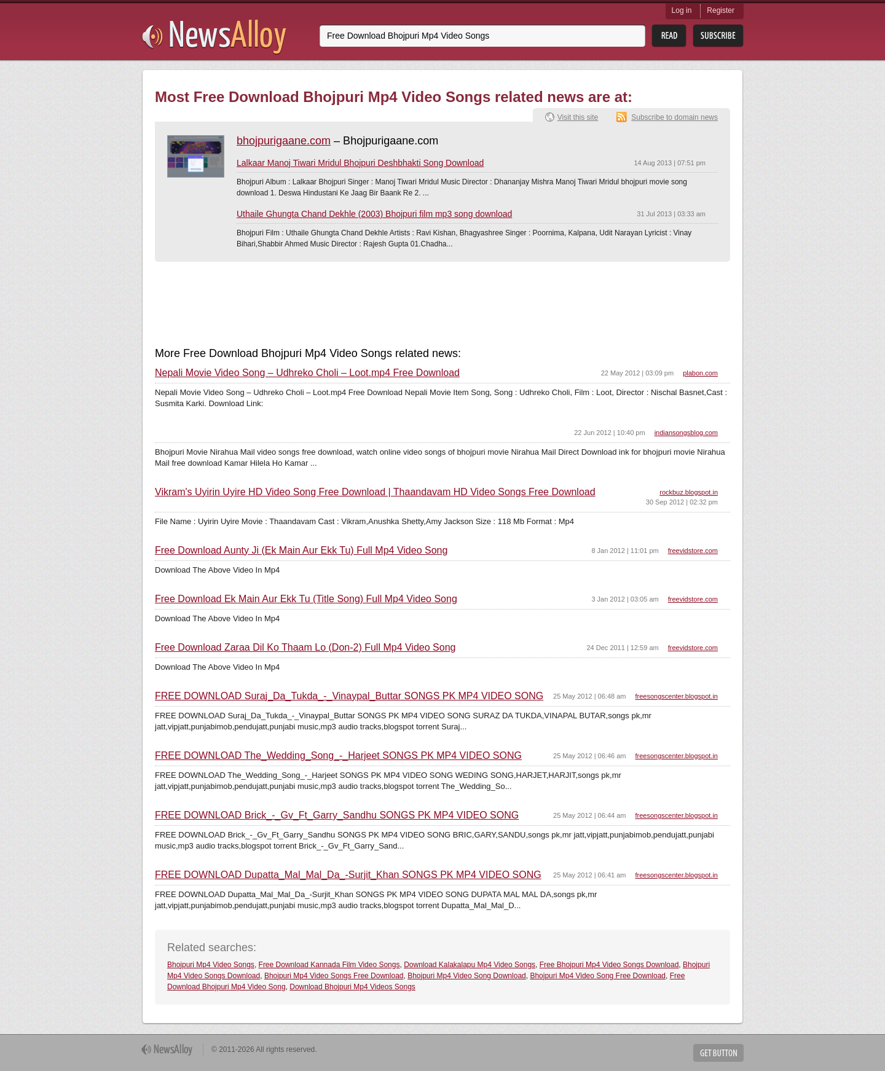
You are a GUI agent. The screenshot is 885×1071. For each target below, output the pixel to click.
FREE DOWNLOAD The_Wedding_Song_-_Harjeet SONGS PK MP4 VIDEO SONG (338, 756)
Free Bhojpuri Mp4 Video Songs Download (609, 964)
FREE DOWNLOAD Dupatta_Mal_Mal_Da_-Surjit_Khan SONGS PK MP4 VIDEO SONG (348, 875)
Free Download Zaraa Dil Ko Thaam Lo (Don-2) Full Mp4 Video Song (305, 648)
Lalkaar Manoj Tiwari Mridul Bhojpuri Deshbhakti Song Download (360, 163)
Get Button (718, 1053)
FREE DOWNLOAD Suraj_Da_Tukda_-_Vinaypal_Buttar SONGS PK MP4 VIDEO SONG (349, 696)
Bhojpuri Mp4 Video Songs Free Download (334, 975)
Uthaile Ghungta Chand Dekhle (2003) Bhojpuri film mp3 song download (374, 214)
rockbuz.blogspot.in (688, 492)
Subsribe (718, 36)
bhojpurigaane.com (284, 141)
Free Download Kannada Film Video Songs (329, 964)
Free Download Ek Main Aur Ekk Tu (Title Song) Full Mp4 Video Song (306, 599)
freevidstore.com (693, 550)
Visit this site (577, 117)
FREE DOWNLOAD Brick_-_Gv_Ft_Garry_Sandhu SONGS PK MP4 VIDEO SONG (337, 815)
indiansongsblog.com (686, 432)
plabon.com (700, 373)
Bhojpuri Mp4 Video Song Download (466, 975)
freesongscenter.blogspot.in (676, 696)
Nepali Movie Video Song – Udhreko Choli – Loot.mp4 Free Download (307, 373)
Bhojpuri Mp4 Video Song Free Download (598, 975)
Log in (682, 10)
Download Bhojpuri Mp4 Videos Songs (352, 987)
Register (720, 10)
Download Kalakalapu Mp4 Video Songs (469, 964)
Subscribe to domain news (674, 117)
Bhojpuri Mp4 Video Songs (210, 964)
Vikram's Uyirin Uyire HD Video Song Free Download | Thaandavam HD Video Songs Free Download (375, 492)
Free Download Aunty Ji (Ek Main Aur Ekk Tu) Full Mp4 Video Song (301, 550)
